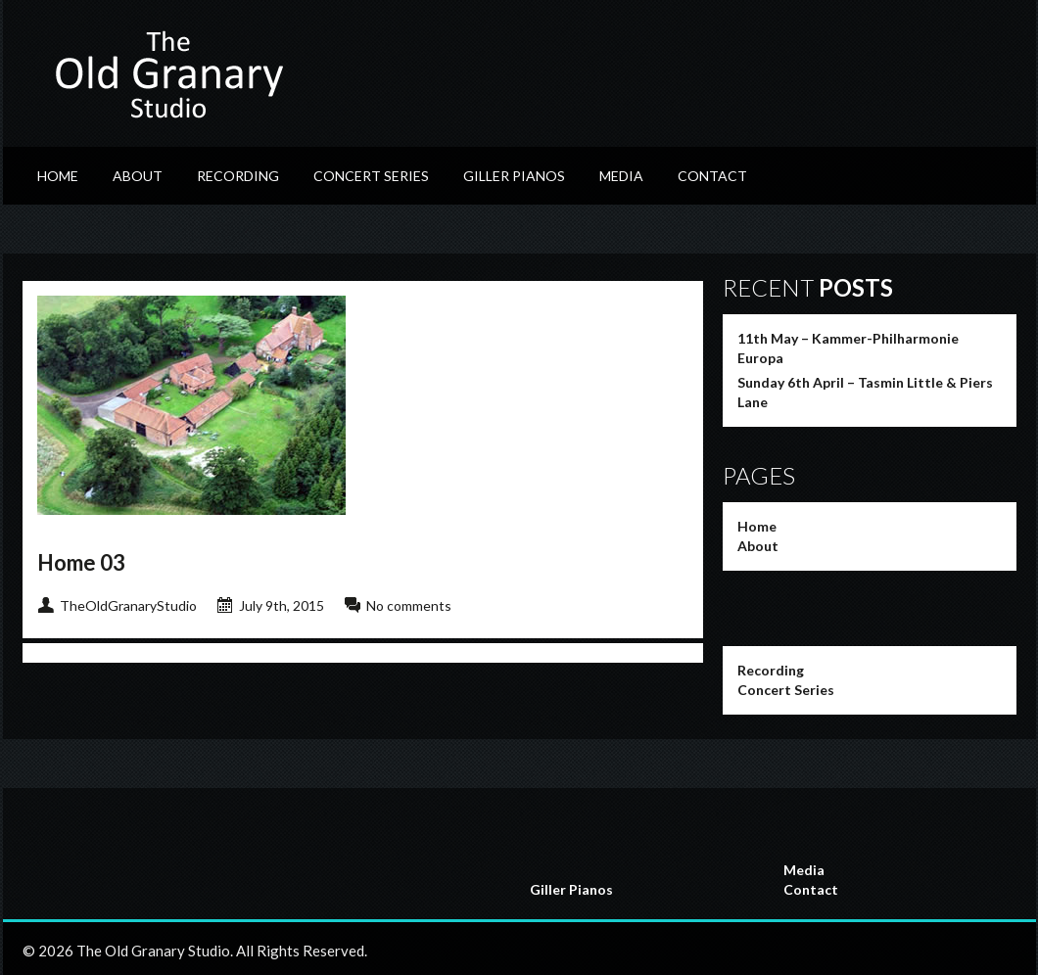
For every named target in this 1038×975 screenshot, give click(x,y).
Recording (238, 175)
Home (57, 175)
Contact (712, 175)
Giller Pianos (514, 175)
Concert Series (371, 175)
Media (621, 175)
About (138, 175)
